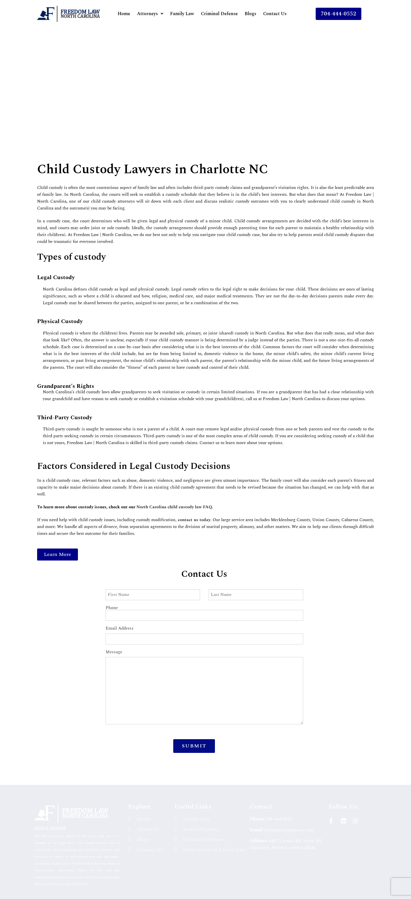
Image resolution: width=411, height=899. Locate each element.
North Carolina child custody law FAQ (174, 507)
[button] (150, 13)
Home (124, 13)
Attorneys (150, 13)
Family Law (182, 13)
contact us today (194, 520)
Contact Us (275, 13)
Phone (204, 608)
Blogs (250, 13)
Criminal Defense (219, 13)
